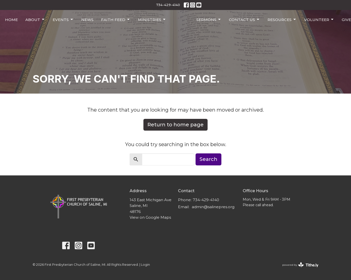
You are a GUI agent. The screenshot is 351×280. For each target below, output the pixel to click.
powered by (300, 265)
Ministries (152, 19)
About (35, 19)
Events (63, 19)
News (87, 19)
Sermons (208, 19)
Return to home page (175, 125)
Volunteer (319, 19)
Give (346, 19)
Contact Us (244, 19)
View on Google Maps (150, 217)
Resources (282, 19)
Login (145, 264)
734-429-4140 (168, 5)
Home (11, 19)
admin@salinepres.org (213, 206)
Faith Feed (115, 19)
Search (208, 159)
